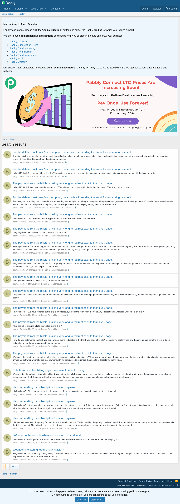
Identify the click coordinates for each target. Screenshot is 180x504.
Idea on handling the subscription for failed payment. (44, 387)
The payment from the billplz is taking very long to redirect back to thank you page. (63, 183)
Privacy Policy (145, 481)
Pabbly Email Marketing (22, 48)
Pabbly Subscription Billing (24, 44)
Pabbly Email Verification (23, 55)
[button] (26, 9)
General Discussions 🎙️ (57, 162)
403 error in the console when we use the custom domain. (48, 435)
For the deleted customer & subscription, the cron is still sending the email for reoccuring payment (72, 152)
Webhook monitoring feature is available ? (38, 449)
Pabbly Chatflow (18, 61)
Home (7, 8)
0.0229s (157, 485)
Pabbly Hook (17, 58)
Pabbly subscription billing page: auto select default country (49, 370)
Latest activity (8, 14)
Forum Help (159, 481)
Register (21, 14)
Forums (19, 8)
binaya (15, 162)
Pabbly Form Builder (21, 51)
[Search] (171, 9)
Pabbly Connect (18, 41)
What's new (37, 8)
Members (55, 8)
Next (14, 466)
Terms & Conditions (127, 481)
